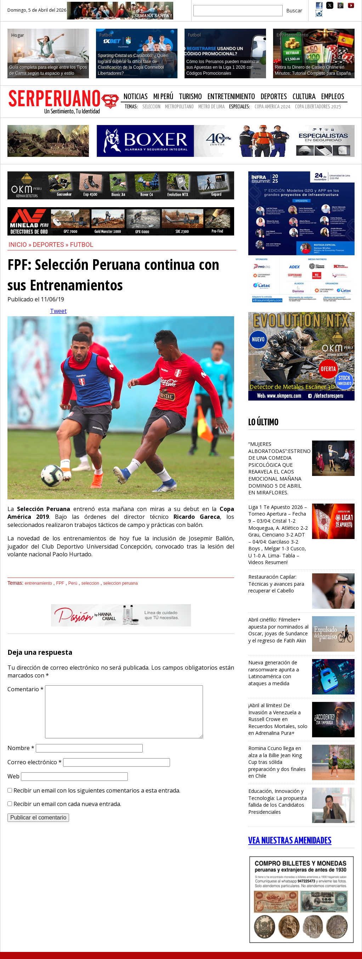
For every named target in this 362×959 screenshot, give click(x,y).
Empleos (332, 97)
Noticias (136, 97)
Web (13, 776)
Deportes (274, 97)
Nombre (20, 748)
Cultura (304, 97)
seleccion (90, 583)
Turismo (190, 97)
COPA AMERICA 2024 (272, 106)
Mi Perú (163, 97)
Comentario (25, 689)
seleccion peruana (120, 583)
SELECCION (151, 106)
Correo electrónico (34, 762)
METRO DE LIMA (211, 106)
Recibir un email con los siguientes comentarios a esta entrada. (96, 790)
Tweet (58, 311)
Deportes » (51, 244)
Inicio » (20, 244)
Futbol (82, 244)
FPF (60, 583)
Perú (72, 583)
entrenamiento (38, 583)
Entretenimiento (231, 97)
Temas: (131, 106)
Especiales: (239, 106)
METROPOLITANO (179, 106)
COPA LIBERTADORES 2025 (318, 106)
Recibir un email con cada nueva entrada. (67, 804)
